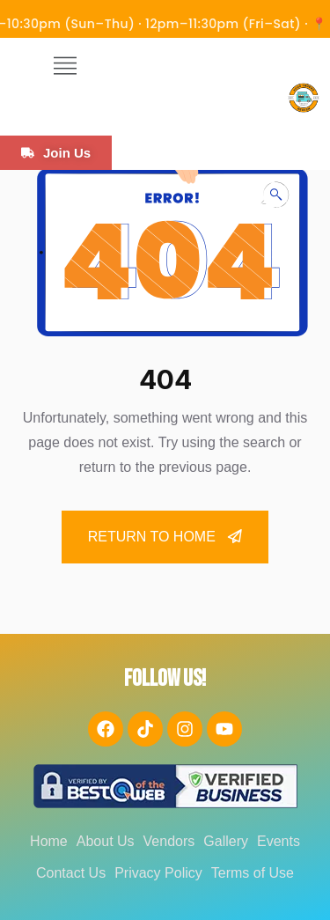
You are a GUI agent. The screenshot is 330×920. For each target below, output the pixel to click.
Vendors (169, 841)
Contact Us (71, 872)
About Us (106, 841)
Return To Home (165, 536)
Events (278, 841)
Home (49, 841)
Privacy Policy (158, 872)
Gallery (225, 841)
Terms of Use (252, 872)
